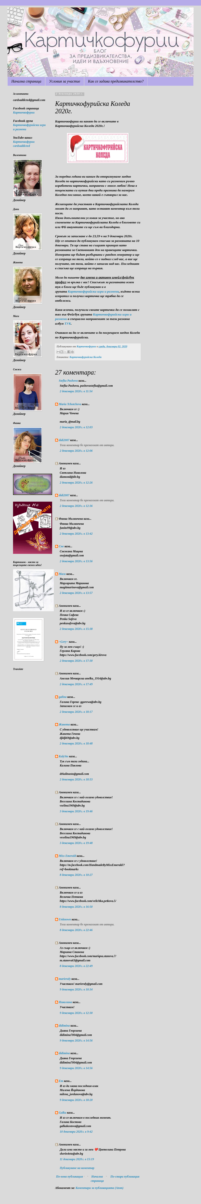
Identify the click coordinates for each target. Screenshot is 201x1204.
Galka (62, 1112)
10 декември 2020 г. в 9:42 (76, 1131)
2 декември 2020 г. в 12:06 (76, 450)
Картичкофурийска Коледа (85, 357)
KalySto (63, 756)
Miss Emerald (67, 855)
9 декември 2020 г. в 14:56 (76, 1040)
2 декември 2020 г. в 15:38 (76, 628)
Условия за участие (64, 81)
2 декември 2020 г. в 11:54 (76, 391)
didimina (64, 1025)
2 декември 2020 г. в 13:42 (76, 533)
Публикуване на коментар (77, 1168)
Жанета (64, 724)
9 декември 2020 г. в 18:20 (76, 1100)
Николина (65, 1002)
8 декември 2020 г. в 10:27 (76, 874)
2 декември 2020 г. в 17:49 (76, 684)
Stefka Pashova (68, 380)
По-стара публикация (124, 1176)
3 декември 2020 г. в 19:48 (76, 843)
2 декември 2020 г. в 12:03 (76, 427)
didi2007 (64, 440)
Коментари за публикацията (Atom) (99, 1187)
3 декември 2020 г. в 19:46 (76, 811)
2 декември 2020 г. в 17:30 (76, 660)
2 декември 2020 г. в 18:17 (76, 711)
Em (61, 1081)
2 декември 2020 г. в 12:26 (76, 482)
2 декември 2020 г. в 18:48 (76, 743)
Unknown (65, 919)
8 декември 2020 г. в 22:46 (76, 930)
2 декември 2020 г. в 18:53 (76, 779)
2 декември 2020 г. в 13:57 (76, 592)
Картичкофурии (24, 112)
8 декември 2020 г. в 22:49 (76, 966)
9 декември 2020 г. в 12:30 (76, 1012)
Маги (62, 573)
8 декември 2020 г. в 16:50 (76, 906)
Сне (61, 546)
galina (63, 696)
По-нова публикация (69, 1176)
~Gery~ (63, 641)
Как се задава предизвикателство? (116, 81)
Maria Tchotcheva (70, 404)
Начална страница (26, 81)
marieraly (65, 978)
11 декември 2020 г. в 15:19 (77, 1159)
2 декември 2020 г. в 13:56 (76, 561)
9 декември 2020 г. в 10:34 (76, 989)
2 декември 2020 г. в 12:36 (76, 505)
